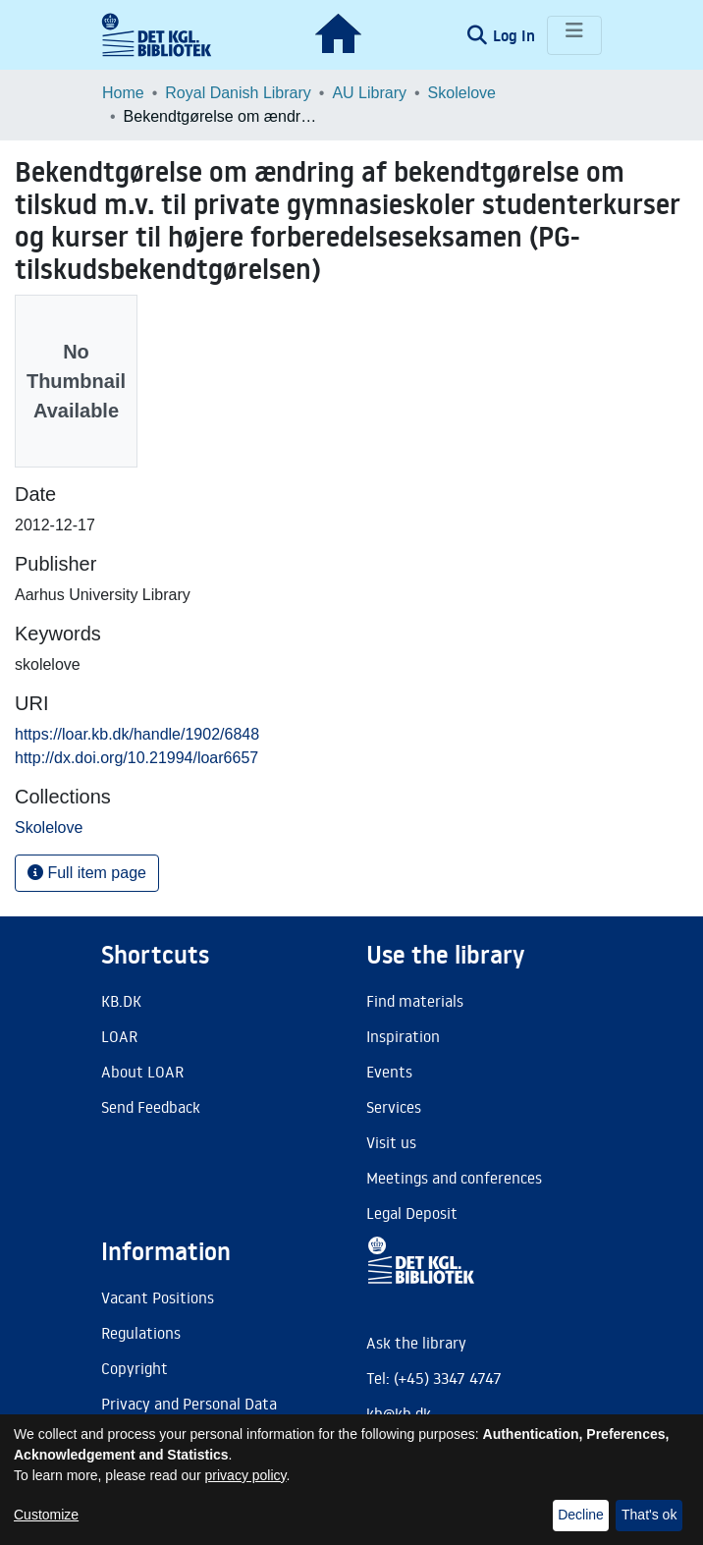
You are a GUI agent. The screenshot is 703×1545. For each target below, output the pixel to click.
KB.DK (121, 1001)
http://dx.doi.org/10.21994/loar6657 (136, 757)
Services (393, 1107)
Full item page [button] (86, 872)
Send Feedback (150, 1107)
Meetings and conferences (454, 1177)
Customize (46, 1514)
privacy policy (246, 1475)
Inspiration (403, 1036)
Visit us (391, 1142)
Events (389, 1071)
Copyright (134, 1368)
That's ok (649, 1514)
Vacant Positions (157, 1297)
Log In (516, 35)
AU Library (369, 92)
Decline (581, 1514)
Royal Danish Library (238, 92)
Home (123, 92)
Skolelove (462, 92)
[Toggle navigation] (574, 35)
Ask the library (416, 1342)
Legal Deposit (412, 1213)
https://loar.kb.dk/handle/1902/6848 (137, 734)
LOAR (119, 1036)
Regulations (141, 1333)
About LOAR (142, 1071)
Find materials (414, 1001)
